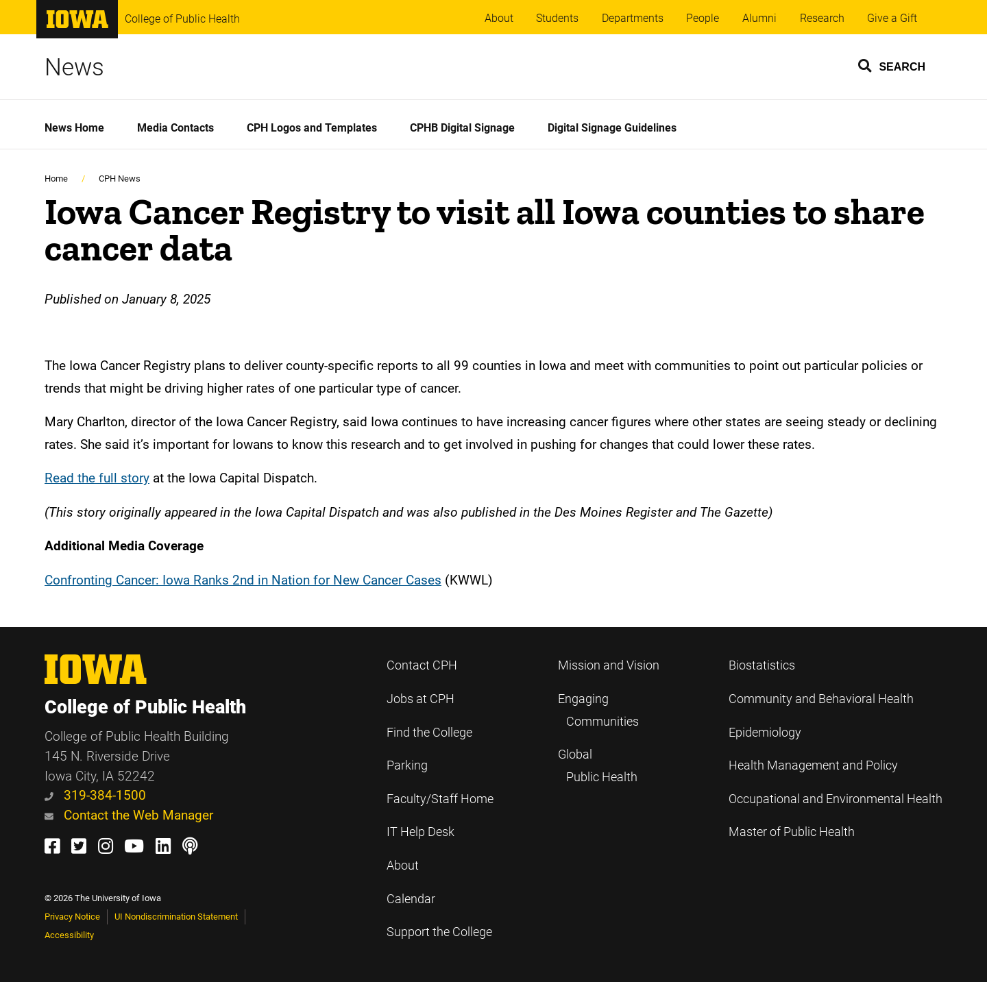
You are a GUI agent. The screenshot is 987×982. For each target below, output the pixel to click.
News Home (74, 127)
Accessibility (69, 935)
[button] (892, 65)
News (74, 67)
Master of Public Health (792, 832)
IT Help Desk (420, 832)
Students (557, 18)
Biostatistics (762, 665)
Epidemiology (765, 732)
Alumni (759, 18)
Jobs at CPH (420, 699)
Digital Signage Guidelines (612, 127)
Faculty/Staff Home (440, 799)
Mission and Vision (608, 665)
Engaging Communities (598, 710)
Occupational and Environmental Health (835, 799)
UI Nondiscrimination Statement (176, 916)
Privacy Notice (72, 916)
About (499, 18)
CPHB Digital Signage (462, 127)
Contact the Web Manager (129, 815)
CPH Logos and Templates (312, 127)
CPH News (120, 178)
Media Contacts (175, 127)
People (702, 18)
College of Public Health (182, 18)
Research (822, 18)
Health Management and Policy (813, 765)
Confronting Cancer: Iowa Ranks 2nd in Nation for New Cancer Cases (243, 580)
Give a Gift (892, 18)
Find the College (429, 732)
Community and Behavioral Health (821, 699)
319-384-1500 (95, 795)
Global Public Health (597, 766)
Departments (632, 18)
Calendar (411, 899)
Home (56, 178)
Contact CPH (422, 665)
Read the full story (97, 478)
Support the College (439, 932)
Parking (407, 765)
